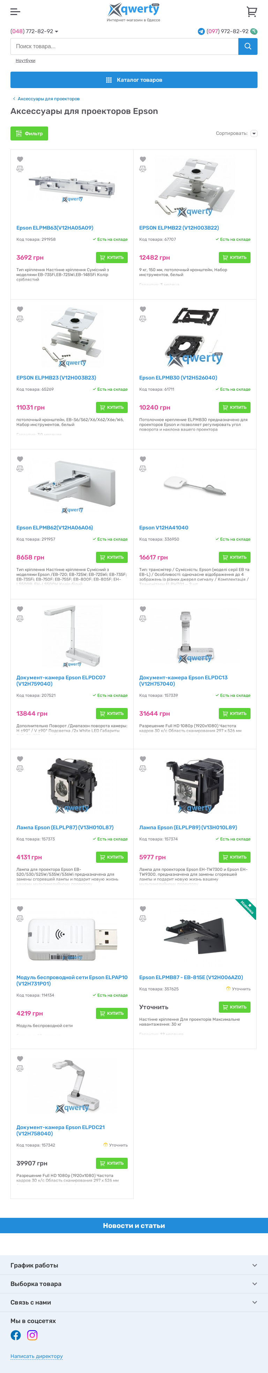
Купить (115, 257)
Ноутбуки (25, 60)
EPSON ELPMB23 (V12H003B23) (56, 378)
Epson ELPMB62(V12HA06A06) (54, 528)
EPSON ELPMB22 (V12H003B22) (179, 228)
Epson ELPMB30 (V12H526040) (178, 378)
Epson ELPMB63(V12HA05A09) (54, 228)
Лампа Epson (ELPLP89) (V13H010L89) (188, 827)
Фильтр (34, 134)
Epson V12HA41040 (163, 528)
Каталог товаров (134, 80)
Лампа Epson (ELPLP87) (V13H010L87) (64, 827)
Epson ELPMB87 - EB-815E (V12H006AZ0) (191, 977)
